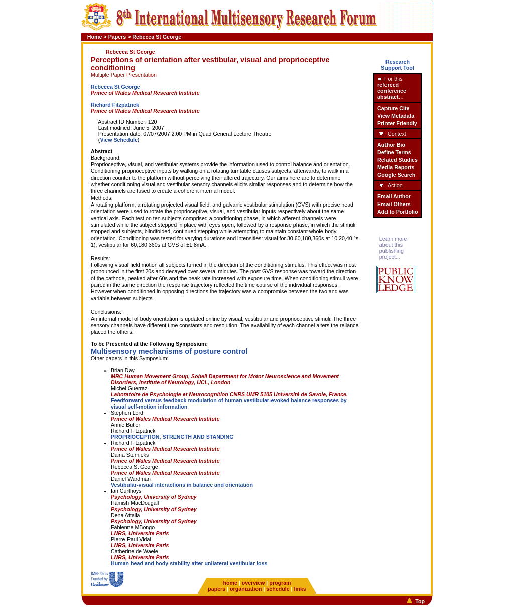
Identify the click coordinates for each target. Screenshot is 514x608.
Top (420, 601)
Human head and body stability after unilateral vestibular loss (189, 563)
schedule (277, 589)
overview (253, 583)
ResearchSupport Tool (397, 65)
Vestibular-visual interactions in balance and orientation (182, 485)
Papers (117, 37)
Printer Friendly (397, 123)
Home (94, 37)
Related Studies (397, 160)
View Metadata (395, 116)
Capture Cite (393, 108)
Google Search (396, 175)
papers (216, 589)
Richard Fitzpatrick (115, 105)
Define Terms (394, 152)
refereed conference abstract (391, 91)
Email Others (394, 204)
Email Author (394, 196)
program (280, 583)
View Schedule (118, 140)
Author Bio (391, 145)
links (300, 589)
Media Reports (395, 167)
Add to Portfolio (397, 212)
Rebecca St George (115, 87)
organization (246, 589)
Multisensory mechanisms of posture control (169, 351)
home (230, 583)
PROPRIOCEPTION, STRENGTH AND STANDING (172, 437)
